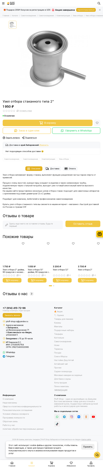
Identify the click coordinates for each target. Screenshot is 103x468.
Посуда (57, 353)
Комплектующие (63, 16)
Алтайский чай (61, 364)
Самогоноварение (28, 16)
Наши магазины (10, 403)
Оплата (70, 168)
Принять (87, 446)
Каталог (15, 16)
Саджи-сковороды (63, 371)
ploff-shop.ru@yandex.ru (17, 321)
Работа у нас (9, 425)
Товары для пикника (63, 319)
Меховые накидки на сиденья (68, 375)
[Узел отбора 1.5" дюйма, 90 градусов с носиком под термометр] (39, 252)
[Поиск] (99, 3)
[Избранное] (97, 123)
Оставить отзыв (82, 223)
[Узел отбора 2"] (89, 252)
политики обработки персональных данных (23, 429)
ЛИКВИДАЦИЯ (60, 390)
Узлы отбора (78, 16)
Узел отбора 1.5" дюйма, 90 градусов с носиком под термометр (38, 270)
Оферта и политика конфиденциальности (22, 406)
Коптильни (59, 338)
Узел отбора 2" (85, 269)
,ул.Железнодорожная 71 (17, 328)
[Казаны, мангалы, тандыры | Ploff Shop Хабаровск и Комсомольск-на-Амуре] (11, 3)
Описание (33, 168)
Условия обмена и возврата (16, 414)
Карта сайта (86, 439)
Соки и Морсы (60, 356)
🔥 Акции (58, 311)
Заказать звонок (12, 315)
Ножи (56, 345)
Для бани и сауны (62, 379)
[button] (50, 285)
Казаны (57, 323)
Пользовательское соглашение (17, 410)
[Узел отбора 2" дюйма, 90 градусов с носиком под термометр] (14, 252)
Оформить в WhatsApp (76, 130)
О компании (8, 399)
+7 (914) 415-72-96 (14, 308)
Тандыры (58, 334)
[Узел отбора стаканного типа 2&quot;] (56, 59)
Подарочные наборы (64, 330)
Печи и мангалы (61, 386)
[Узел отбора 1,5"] (64, 252)
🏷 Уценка (59, 315)
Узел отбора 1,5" (60, 269)
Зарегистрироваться (86, 10)
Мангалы (58, 326)
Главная (6, 16)
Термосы (58, 349)
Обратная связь (10, 421)
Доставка (52, 168)
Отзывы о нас (18, 294)
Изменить (44, 145)
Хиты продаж (60, 382)
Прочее (57, 368)
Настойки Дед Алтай (64, 360)
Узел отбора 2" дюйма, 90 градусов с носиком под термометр (14, 270)
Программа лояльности (14, 418)
